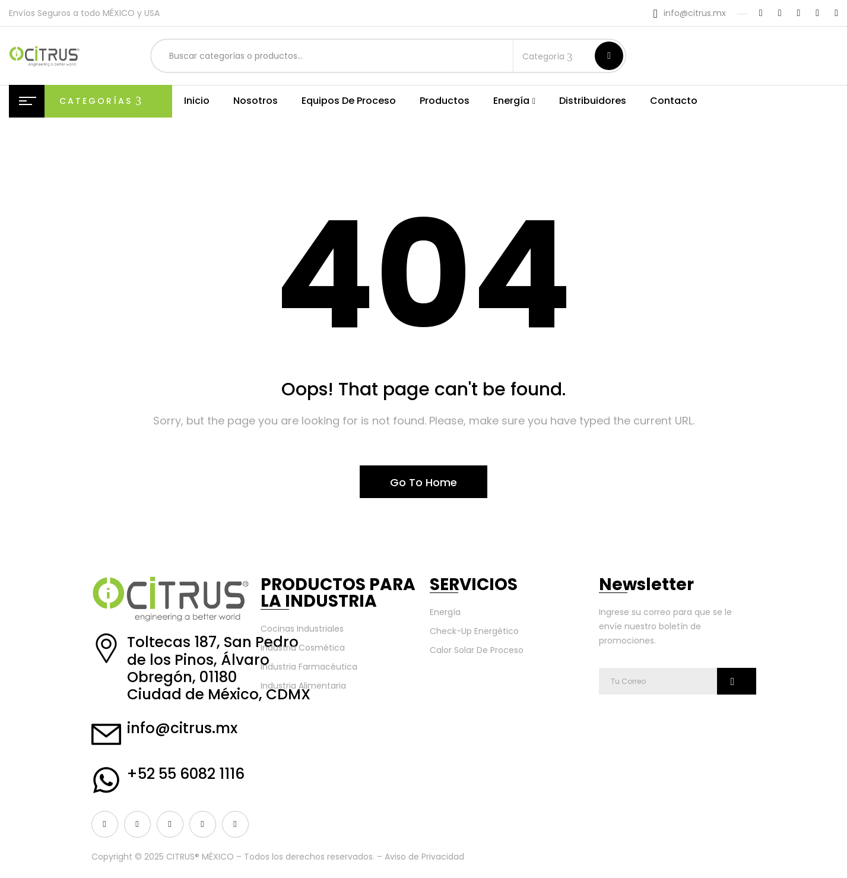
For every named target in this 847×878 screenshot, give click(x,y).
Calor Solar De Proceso (477, 650)
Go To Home (423, 482)
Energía (445, 612)
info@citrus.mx (695, 13)
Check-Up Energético (474, 631)
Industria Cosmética (303, 648)
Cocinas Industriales (302, 629)
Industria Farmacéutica (309, 667)
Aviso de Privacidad (424, 857)
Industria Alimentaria (303, 686)
